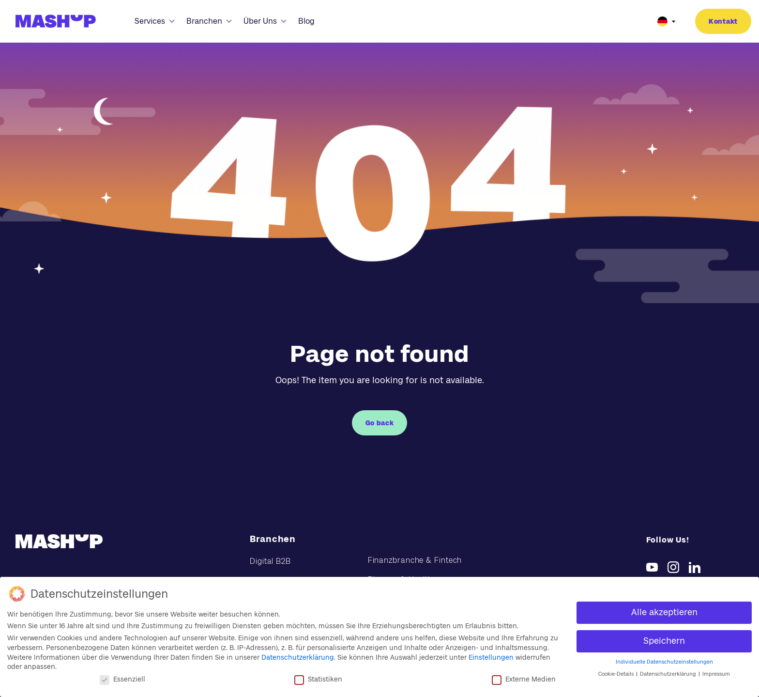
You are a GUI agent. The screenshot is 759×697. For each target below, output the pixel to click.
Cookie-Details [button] (616, 674)
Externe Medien (524, 679)
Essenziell (122, 679)
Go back (379, 423)
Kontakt (723, 21)
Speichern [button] (664, 641)
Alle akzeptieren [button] (664, 612)
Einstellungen (491, 657)
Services (155, 21)
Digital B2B (270, 561)
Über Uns (265, 21)
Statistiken (318, 679)
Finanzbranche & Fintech (415, 560)
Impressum (716, 674)
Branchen (209, 21)
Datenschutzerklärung (297, 657)
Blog (306, 21)
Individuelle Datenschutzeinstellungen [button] (664, 662)
